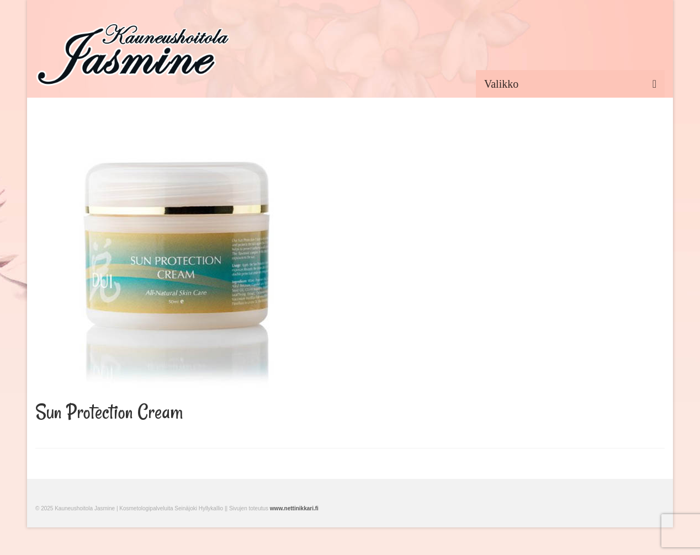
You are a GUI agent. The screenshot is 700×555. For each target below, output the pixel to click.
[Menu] (570, 84)
